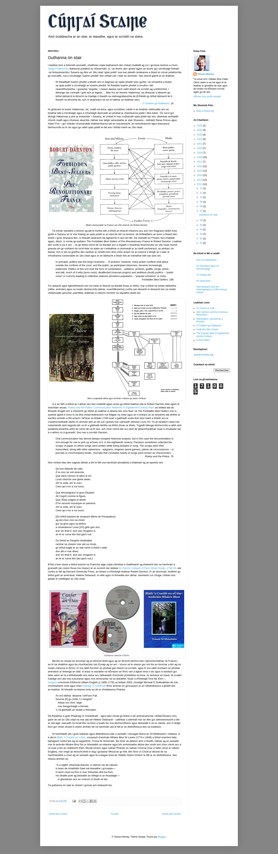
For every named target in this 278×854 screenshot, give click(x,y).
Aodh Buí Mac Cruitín (207, 329)
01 (201, 243)
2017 (200, 161)
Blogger (162, 836)
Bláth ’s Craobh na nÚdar (71, 737)
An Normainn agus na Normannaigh (207, 267)
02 (201, 238)
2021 (200, 143)
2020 (200, 148)
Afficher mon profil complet (207, 96)
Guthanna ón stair (208, 214)
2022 (200, 139)
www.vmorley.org (205, 111)
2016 (200, 166)
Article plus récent (58, 814)
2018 (200, 157)
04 (201, 229)
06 (201, 220)
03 (201, 234)
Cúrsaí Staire (203, 340)
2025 (200, 125)
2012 (200, 184)
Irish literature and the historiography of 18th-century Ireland (211, 289)
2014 (200, 175)
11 (201, 192)
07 (201, 211)
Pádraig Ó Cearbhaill (94, 685)
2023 (200, 134)
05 (201, 225)
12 (201, 188)
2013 (200, 180)
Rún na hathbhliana (206, 260)
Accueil (115, 814)
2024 (200, 130)
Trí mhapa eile (203, 274)
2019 (200, 152)
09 (201, 202)
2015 (200, 170)
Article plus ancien (171, 814)
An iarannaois (203, 280)
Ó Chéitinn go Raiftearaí (155, 103)
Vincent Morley (205, 74)
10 (201, 197)
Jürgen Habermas (58, 68)
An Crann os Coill (205, 308)
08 (201, 206)
